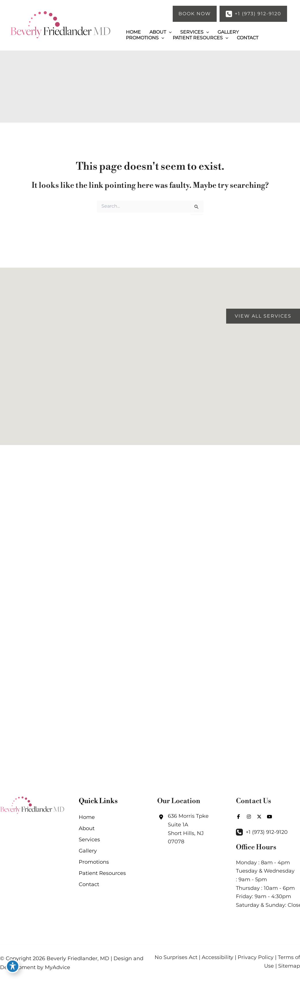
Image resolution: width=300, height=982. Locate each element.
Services (89, 840)
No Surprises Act (176, 957)
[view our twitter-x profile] (259, 817)
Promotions (94, 863)
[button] (195, 14)
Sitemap (289, 966)
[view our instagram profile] (248, 817)
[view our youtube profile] (269, 817)
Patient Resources (102, 874)
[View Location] (189, 830)
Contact (89, 886)
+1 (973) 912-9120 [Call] (267, 832)
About (87, 829)
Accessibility (217, 957)
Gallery (88, 851)
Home (87, 817)
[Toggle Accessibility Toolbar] (13, 959)
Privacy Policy (256, 957)
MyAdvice (57, 967)
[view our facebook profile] (238, 817)
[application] (169, 30)
